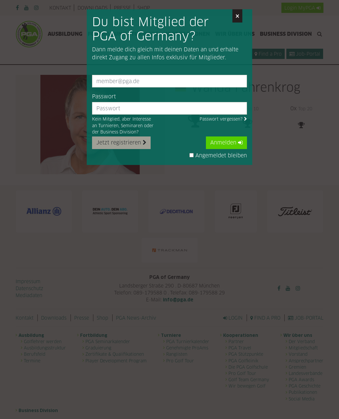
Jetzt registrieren (121, 142)
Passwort (104, 96)
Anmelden (226, 142)
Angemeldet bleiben (218, 155)
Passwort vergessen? (223, 119)
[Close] (237, 16)
